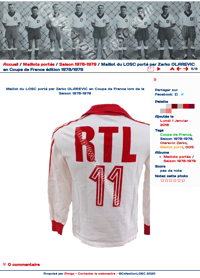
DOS (189, 147)
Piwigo (69, 273)
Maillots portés (38, 64)
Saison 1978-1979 (77, 64)
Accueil (10, 64)
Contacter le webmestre (96, 273)
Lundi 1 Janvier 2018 (174, 123)
